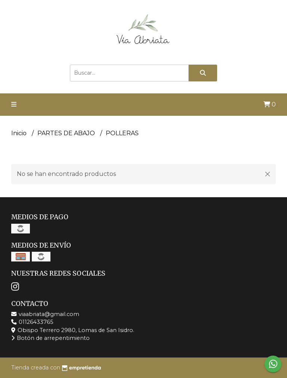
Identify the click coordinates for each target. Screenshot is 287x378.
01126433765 (32, 322)
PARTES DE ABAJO (66, 133)
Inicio (19, 133)
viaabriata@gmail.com (45, 314)
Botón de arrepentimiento (50, 338)
